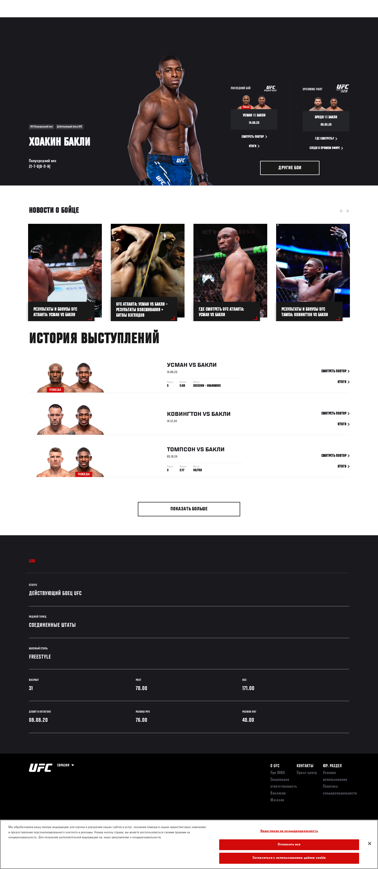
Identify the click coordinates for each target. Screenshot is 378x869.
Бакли (207, 366)
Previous (341, 211)
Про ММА (277, 773)
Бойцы (70, 20)
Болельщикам (281, 20)
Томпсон (181, 451)
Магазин (338, 20)
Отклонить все (289, 844)
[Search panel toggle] (352, 20)
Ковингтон (184, 415)
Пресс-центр (307, 773)
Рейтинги (48, 20)
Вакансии (278, 793)
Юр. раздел (332, 766)
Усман (177, 366)
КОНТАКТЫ (305, 766)
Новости (91, 20)
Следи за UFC (312, 20)
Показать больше (189, 509)
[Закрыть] (369, 843)
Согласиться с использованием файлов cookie (289, 858)
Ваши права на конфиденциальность (289, 831)
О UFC (274, 766)
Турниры (24, 20)
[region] (189, 844)
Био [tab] (32, 561)
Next (347, 211)
